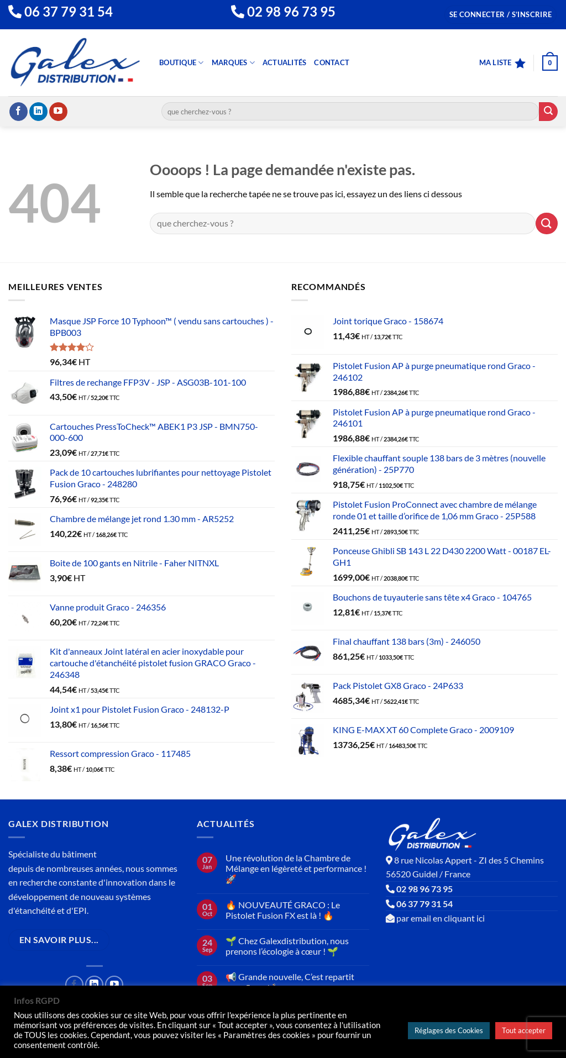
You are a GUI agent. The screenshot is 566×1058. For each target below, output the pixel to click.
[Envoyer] (548, 111)
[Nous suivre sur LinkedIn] (38, 111)
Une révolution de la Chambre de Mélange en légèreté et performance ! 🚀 (296, 868)
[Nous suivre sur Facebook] (18, 111)
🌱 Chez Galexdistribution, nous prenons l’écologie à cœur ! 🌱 (287, 945)
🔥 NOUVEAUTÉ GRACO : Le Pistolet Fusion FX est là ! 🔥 (283, 909)
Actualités (285, 62)
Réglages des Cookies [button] (449, 1030)
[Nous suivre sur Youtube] (58, 111)
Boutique (181, 62)
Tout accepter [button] (524, 1030)
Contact (331, 62)
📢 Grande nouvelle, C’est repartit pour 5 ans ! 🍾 (290, 981)
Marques (233, 62)
